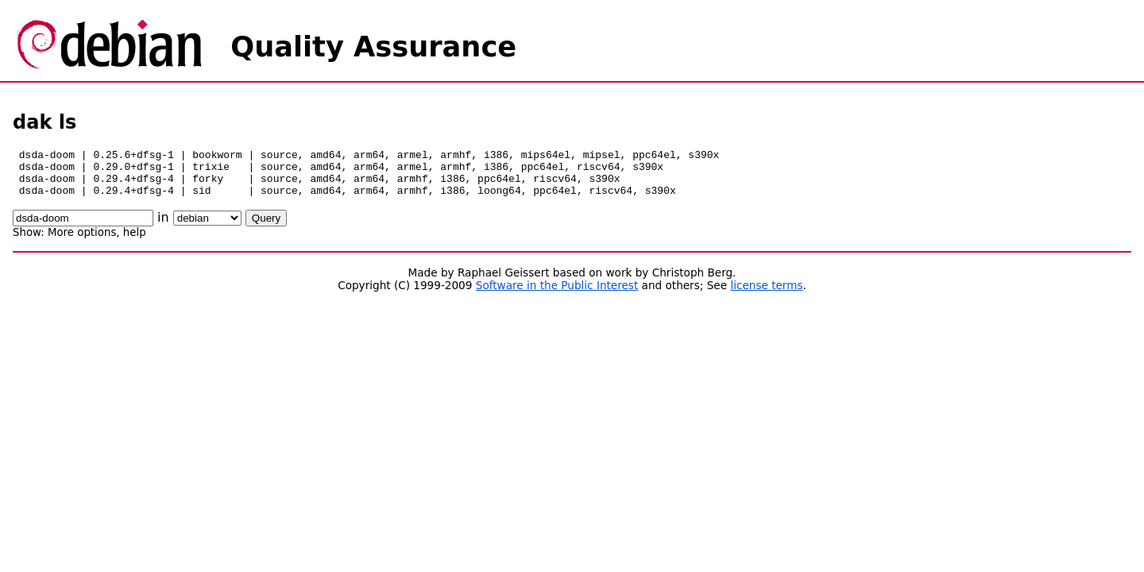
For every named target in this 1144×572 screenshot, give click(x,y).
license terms (766, 294)
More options (82, 242)
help (134, 242)
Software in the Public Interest (557, 294)
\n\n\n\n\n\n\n (207, 227)
